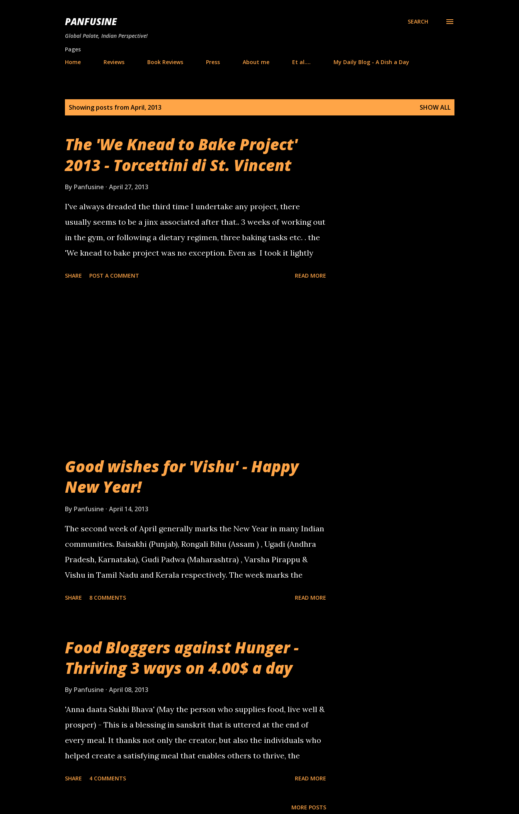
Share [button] (73, 275)
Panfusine (91, 21)
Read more (310, 275)
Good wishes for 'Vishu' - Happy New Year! (182, 476)
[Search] (418, 21)
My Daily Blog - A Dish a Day (371, 62)
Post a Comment (114, 275)
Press (213, 62)
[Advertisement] (195, 369)
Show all (435, 107)
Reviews (114, 62)
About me (256, 62)
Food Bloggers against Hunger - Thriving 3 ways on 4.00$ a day (182, 657)
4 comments (107, 778)
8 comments (107, 597)
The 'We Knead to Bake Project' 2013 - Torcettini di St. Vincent (181, 154)
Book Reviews (165, 62)
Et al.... (301, 62)
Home (73, 62)
